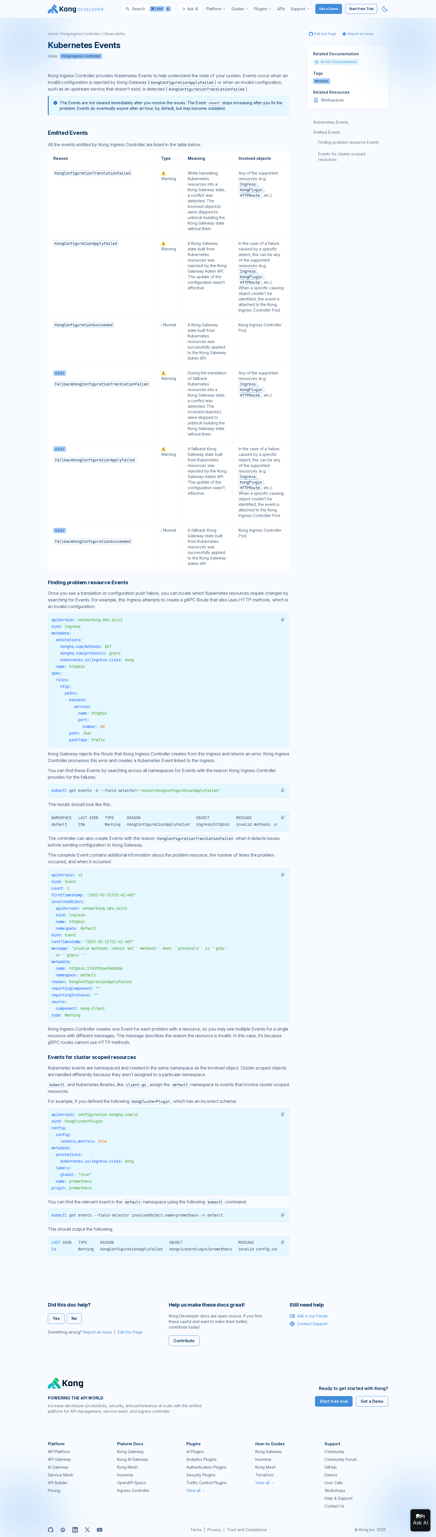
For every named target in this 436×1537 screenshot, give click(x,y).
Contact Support (308, 1324)
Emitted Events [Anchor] (68, 133)
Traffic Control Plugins (206, 1482)
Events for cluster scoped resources (341, 156)
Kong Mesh (127, 1467)
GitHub (330, 1467)
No (74, 1318)
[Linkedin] (75, 1530)
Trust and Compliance (247, 1529)
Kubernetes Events (331, 122)
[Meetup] (63, 1530)
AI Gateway (58, 1467)
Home (53, 34)
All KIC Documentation (336, 62)
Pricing (54, 1490)
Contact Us (334, 1506)
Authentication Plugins (206, 1467)
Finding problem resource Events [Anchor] (88, 582)
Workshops (334, 1490)
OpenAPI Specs (131, 1482)
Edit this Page (130, 1332)
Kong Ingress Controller (80, 34)
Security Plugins (200, 1475)
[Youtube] (99, 1530)
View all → (195, 1490)
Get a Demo (328, 9)
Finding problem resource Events (348, 142)
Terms (196, 1529)
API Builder (58, 1482)
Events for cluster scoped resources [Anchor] (92, 1057)
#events (321, 81)
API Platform (59, 1451)
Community (334, 1451)
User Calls (333, 1482)
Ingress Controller (133, 1490)
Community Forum (340, 1459)
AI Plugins (195, 1451)
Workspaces (332, 100)
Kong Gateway (130, 1451)
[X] (87, 1530)
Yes (56, 1318)
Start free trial (334, 1401)
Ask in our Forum (308, 1316)
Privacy (214, 1529)
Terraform (264, 1475)
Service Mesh (60, 1475)
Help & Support (338, 1498)
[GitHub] (50, 1530)
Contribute (184, 1340)
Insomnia (125, 1475)
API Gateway (59, 1459)
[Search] (148, 9)
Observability (114, 34)
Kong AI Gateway (132, 1459)
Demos (330, 1475)
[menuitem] (216, 9)
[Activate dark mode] (385, 9)
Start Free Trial (361, 9)
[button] (282, 619)
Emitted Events (327, 132)
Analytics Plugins (201, 1459)
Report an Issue (97, 1332)
